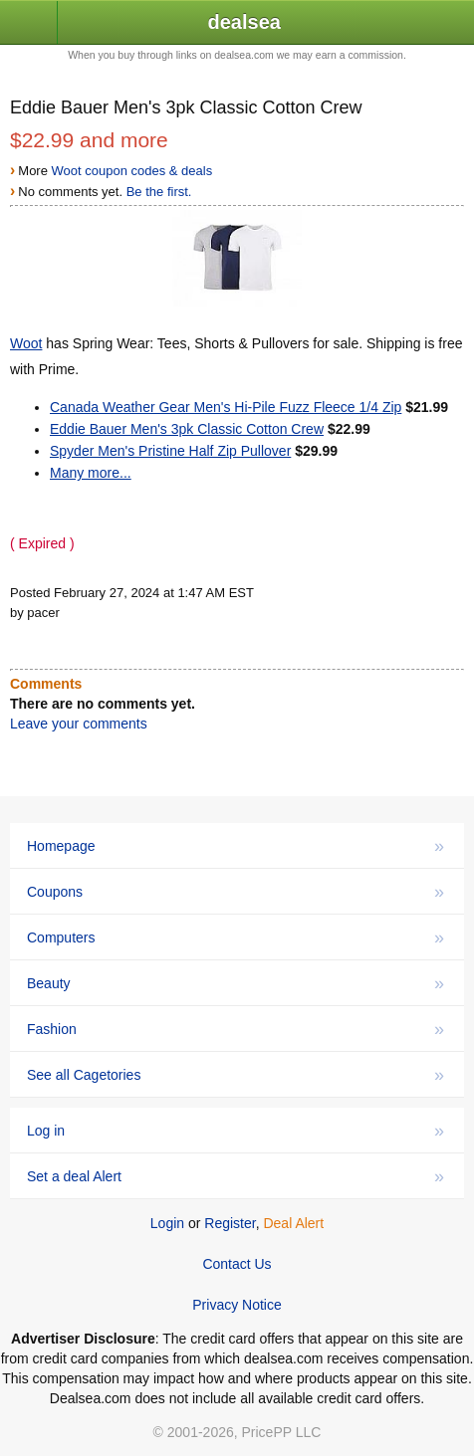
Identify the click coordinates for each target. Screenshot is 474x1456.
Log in (235, 1131)
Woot (26, 343)
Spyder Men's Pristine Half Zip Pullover (170, 451)
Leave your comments (78, 723)
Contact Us (236, 1264)
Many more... (90, 473)
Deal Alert (293, 1223)
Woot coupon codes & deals (132, 170)
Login (167, 1223)
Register (229, 1223)
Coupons (235, 892)
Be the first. (159, 191)
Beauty (235, 983)
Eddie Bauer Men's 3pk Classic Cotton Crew (187, 429)
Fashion (235, 1029)
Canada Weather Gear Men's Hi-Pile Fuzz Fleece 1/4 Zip (225, 407)
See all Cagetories (235, 1075)
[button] (29, 23)
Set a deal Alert (235, 1176)
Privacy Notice (236, 1305)
